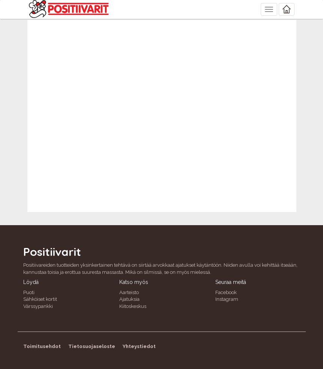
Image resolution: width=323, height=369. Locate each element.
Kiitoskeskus (132, 306)
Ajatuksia (129, 299)
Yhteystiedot (139, 346)
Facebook (226, 292)
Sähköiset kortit (40, 299)
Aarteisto (129, 292)
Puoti (29, 292)
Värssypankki (38, 306)
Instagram (226, 299)
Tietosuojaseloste (91, 346)
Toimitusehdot (42, 346)
